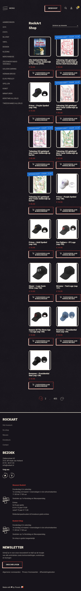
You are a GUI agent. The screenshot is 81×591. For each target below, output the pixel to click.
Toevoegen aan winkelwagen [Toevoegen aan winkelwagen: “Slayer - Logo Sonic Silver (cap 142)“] (41, 298)
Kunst (5, 88)
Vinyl (5, 42)
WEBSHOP (53, 8)
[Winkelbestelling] (65, 26)
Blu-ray (6, 37)
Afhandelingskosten (47, 572)
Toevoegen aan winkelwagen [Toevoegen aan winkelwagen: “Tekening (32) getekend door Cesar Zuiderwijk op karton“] (68, 165)
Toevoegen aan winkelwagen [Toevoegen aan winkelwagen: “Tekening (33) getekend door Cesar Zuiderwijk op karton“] (41, 165)
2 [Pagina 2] (45, 398)
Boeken (6, 47)
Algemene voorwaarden (12, 572)
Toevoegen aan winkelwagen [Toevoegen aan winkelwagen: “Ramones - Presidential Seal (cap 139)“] (68, 342)
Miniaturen (7, 93)
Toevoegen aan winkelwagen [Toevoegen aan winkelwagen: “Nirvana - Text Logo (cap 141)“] (68, 298)
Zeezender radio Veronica (10, 62)
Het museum (7, 425)
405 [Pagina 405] (55, 398)
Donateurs (6, 440)
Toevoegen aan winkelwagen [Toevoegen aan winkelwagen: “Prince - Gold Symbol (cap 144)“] (41, 254)
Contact (5, 445)
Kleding (6, 52)
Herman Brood (9, 74)
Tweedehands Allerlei (12, 103)
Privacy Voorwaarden (30, 572)
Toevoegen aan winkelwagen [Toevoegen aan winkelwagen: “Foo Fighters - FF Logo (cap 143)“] (68, 254)
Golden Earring (9, 69)
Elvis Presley (8, 79)
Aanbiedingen (8, 22)
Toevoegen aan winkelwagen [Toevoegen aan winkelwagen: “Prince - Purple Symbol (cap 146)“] (41, 119)
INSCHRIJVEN (12, 564)
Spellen (6, 83)
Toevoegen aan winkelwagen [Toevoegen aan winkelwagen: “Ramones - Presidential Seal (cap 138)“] (41, 385)
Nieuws (5, 435)
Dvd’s (5, 32)
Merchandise (8, 56)
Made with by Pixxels (13, 587)
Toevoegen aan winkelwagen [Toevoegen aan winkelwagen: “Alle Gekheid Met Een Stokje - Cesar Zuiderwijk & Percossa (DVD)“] (41, 74)
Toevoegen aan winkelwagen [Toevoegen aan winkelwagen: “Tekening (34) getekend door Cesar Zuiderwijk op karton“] (68, 119)
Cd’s (4, 27)
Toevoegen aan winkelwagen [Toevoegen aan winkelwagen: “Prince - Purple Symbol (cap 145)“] (68, 210)
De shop (6, 430)
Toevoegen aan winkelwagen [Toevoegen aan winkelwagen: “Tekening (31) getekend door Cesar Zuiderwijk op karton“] (41, 210)
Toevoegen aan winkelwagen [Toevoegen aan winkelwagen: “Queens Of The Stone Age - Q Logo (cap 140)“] (41, 342)
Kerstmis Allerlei (10, 98)
